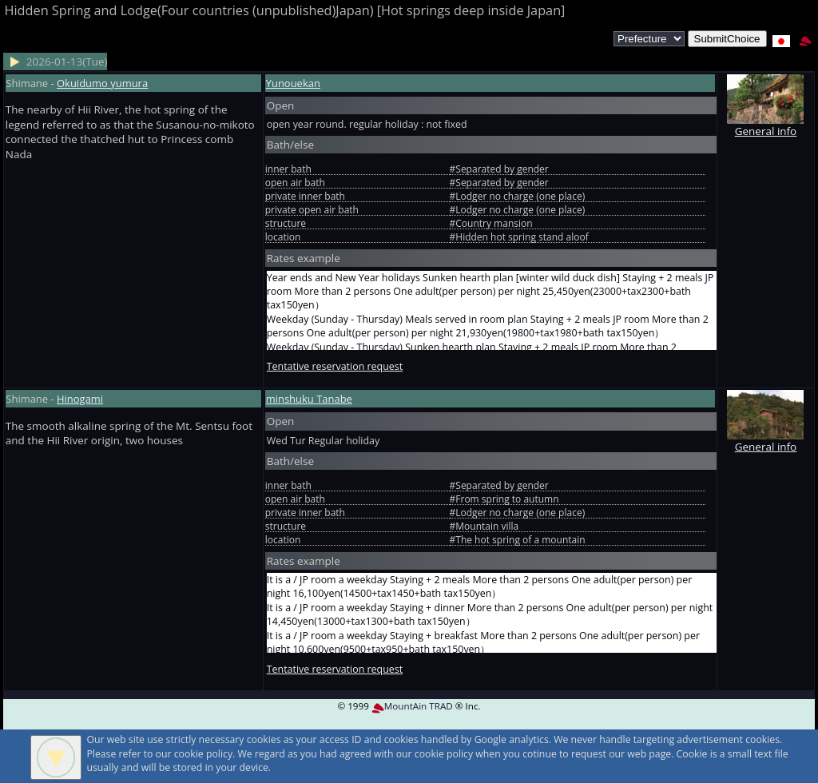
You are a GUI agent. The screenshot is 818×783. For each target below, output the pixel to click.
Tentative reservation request (335, 366)
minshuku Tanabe (309, 399)
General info (765, 123)
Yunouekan (293, 83)
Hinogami (80, 399)
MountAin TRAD (412, 706)
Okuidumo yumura (102, 83)
